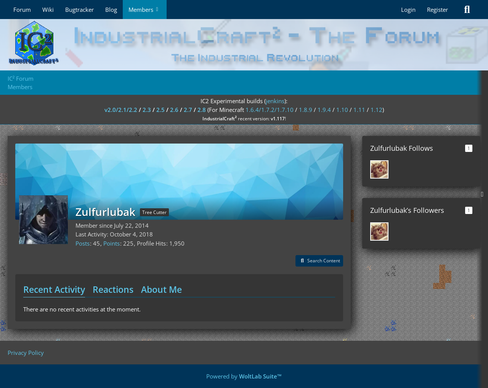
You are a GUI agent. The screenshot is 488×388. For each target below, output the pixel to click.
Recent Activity (54, 289)
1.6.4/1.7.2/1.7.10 (270, 109)
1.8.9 (305, 109)
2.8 (201, 109)
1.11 (359, 109)
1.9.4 (324, 109)
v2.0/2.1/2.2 (120, 109)
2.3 (147, 109)
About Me (161, 289)
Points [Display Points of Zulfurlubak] (111, 243)
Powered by (244, 376)
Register (437, 9)
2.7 (188, 109)
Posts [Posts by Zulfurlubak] (82, 243)
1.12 (376, 109)
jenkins (275, 101)
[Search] (467, 9)
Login (408, 9)
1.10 (342, 109)
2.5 (160, 109)
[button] (319, 261)
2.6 (174, 109)
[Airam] (379, 169)
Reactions (113, 289)
